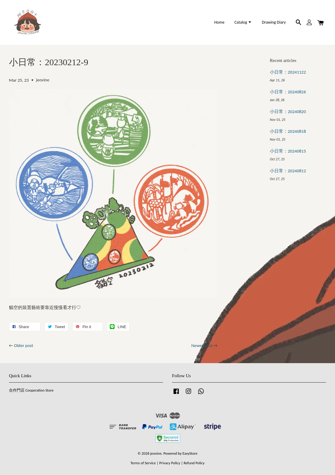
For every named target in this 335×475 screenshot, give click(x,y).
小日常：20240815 (288, 151)
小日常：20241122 (288, 72)
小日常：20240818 (288, 131)
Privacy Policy (169, 463)
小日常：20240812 (288, 170)
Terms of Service (143, 463)
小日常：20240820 (288, 111)
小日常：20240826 (288, 92)
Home (219, 22)
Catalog (243, 22)
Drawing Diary (274, 22)
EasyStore (189, 453)
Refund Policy (194, 463)
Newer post (201, 345)
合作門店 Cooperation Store (31, 390)
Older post (23, 345)
